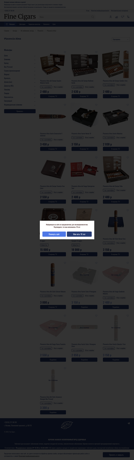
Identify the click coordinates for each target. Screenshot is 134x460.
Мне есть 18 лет (79, 234)
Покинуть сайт (54, 234)
